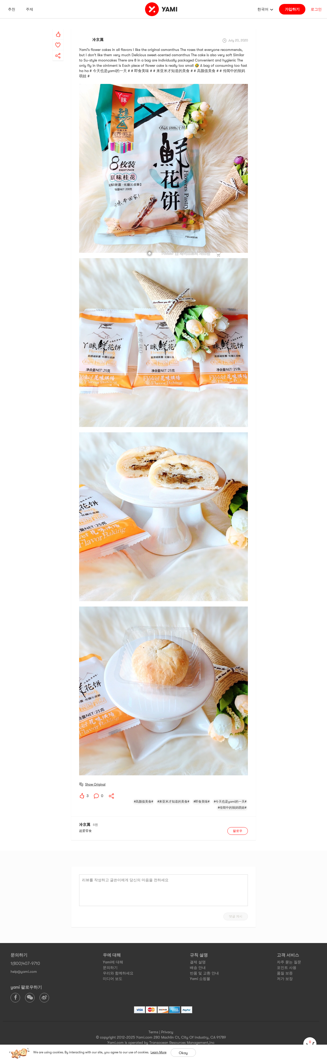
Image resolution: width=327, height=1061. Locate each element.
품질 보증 (285, 973)
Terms (153, 1032)
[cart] (309, 1043)
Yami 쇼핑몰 (200, 979)
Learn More (158, 1052)
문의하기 (110, 967)
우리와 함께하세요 (118, 973)
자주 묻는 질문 (289, 962)
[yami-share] (58, 50)
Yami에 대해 (113, 962)
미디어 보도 (112, 979)
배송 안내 (198, 967)
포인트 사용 (286, 967)
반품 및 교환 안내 (204, 973)
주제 (29, 9)
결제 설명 (198, 962)
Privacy (167, 1032)
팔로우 (237, 831)
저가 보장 (285, 979)
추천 (11, 9)
